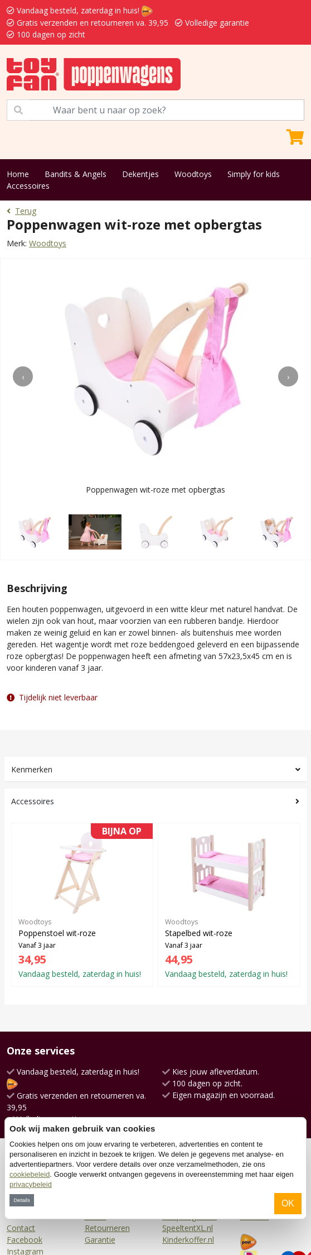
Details (21, 1200)
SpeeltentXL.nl (187, 1228)
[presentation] (23, 376)
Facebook (24, 1239)
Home (18, 174)
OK (287, 1203)
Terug (21, 211)
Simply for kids (253, 174)
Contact (21, 1228)
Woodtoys (193, 174)
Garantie (100, 1239)
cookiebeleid (29, 1174)
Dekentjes (140, 174)
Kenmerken (31, 769)
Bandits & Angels (75, 174)
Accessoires (28, 185)
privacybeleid (30, 1184)
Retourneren (107, 1228)
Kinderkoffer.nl (188, 1239)
